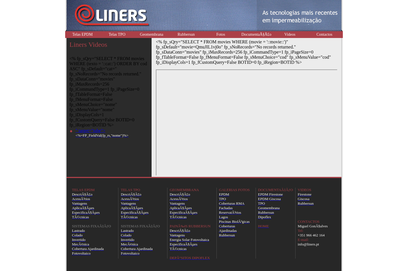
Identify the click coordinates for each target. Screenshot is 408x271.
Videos (290, 34)
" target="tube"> (102, 132)
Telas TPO (117, 34)
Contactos (324, 34)
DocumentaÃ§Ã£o (256, 34)
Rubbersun (186, 34)
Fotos (220, 34)
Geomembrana (151, 34)
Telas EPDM (82, 34)
